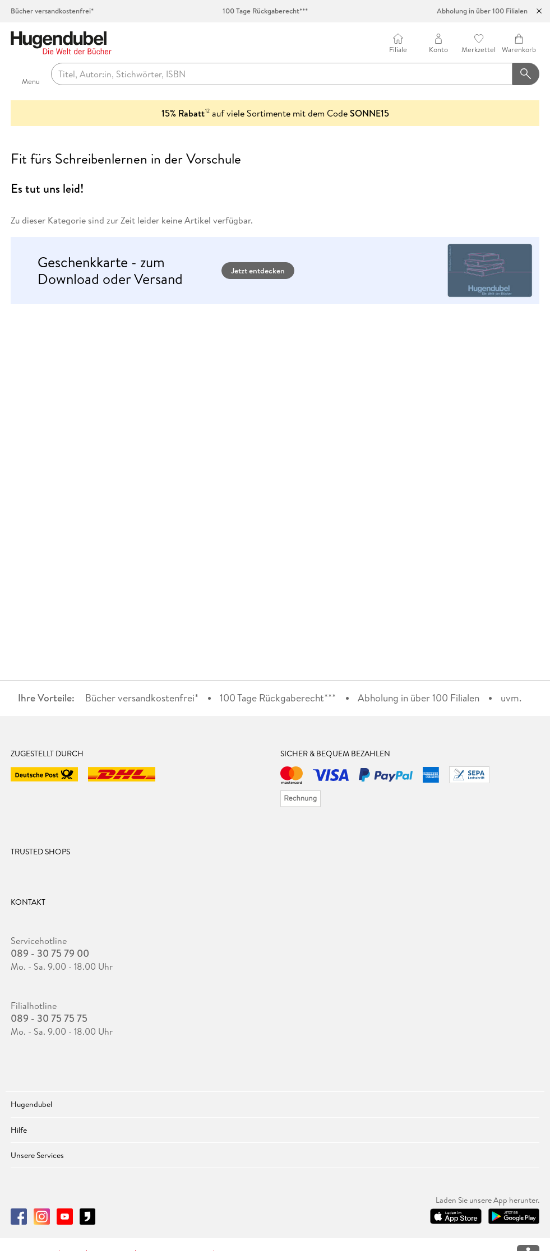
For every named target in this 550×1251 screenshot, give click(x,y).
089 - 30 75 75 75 (49, 1018)
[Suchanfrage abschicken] (525, 74)
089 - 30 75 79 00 (50, 953)
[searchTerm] (281, 74)
